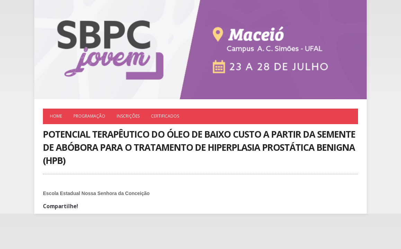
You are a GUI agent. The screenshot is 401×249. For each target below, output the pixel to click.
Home (56, 116)
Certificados (165, 116)
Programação (89, 116)
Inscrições (128, 116)
